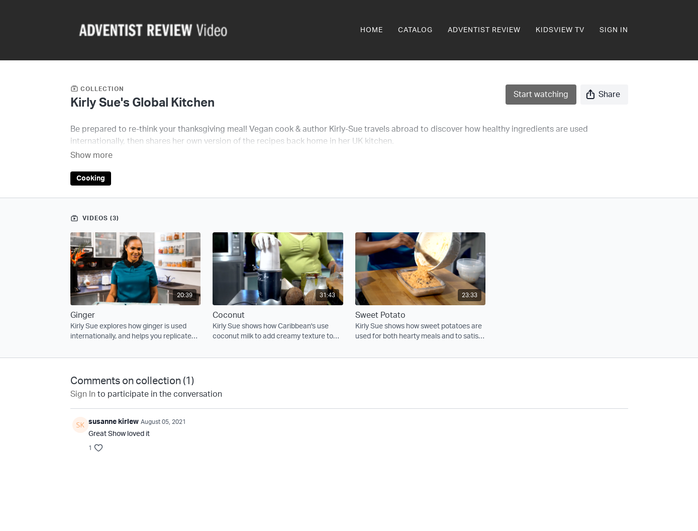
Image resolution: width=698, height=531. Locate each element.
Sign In (614, 30)
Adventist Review (484, 30)
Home (371, 30)
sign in (82, 380)
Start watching (541, 95)
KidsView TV (560, 30)
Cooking (90, 164)
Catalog (415, 30)
